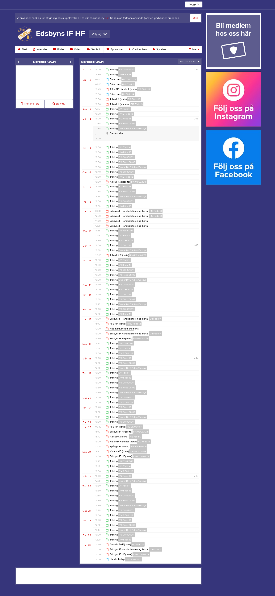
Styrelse (159, 49)
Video (75, 49)
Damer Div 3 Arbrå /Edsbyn (132, 128)
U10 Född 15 (125, 74)
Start (22, 49)
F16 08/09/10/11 (126, 69)
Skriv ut (59, 104)
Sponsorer (115, 49)
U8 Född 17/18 (129, 79)
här (107, 18)
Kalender (40, 49)
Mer (194, 49)
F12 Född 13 (144, 89)
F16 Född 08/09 (127, 123)
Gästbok (94, 49)
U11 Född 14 (128, 94)
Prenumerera (30, 104)
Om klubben (138, 49)
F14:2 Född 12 (126, 113)
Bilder (58, 49)
